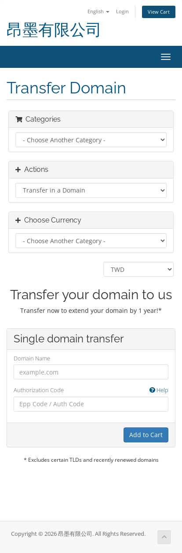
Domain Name (32, 358)
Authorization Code (91, 390)
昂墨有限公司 (54, 29)
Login (122, 11)
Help (158, 390)
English (98, 11)
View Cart (159, 11)
